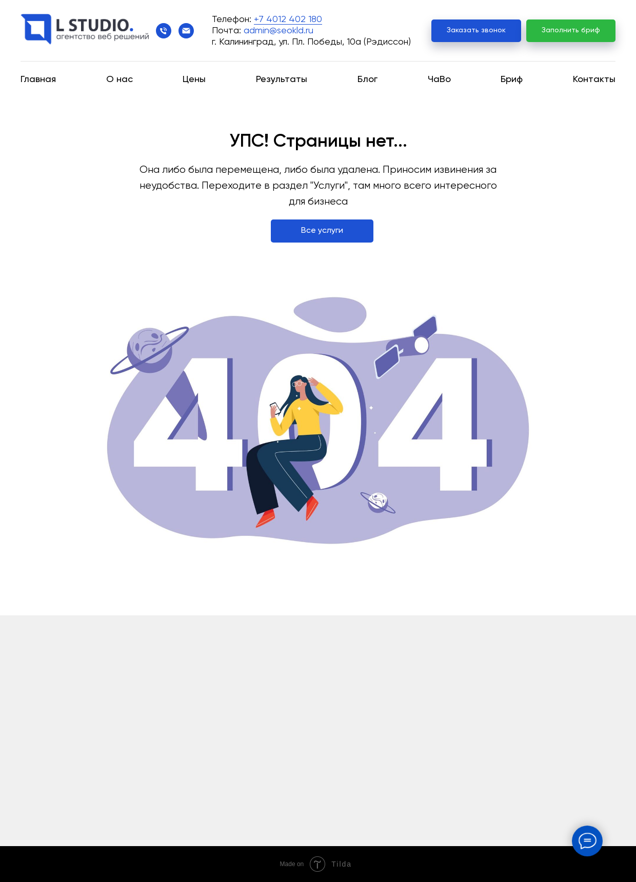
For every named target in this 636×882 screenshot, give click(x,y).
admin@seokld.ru (278, 30)
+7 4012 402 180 (288, 19)
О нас (119, 79)
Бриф (512, 79)
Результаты (281, 79)
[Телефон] (163, 30)
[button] (476, 31)
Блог (367, 79)
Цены (194, 79)
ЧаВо (439, 79)
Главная (38, 79)
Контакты (594, 79)
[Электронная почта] (186, 30)
